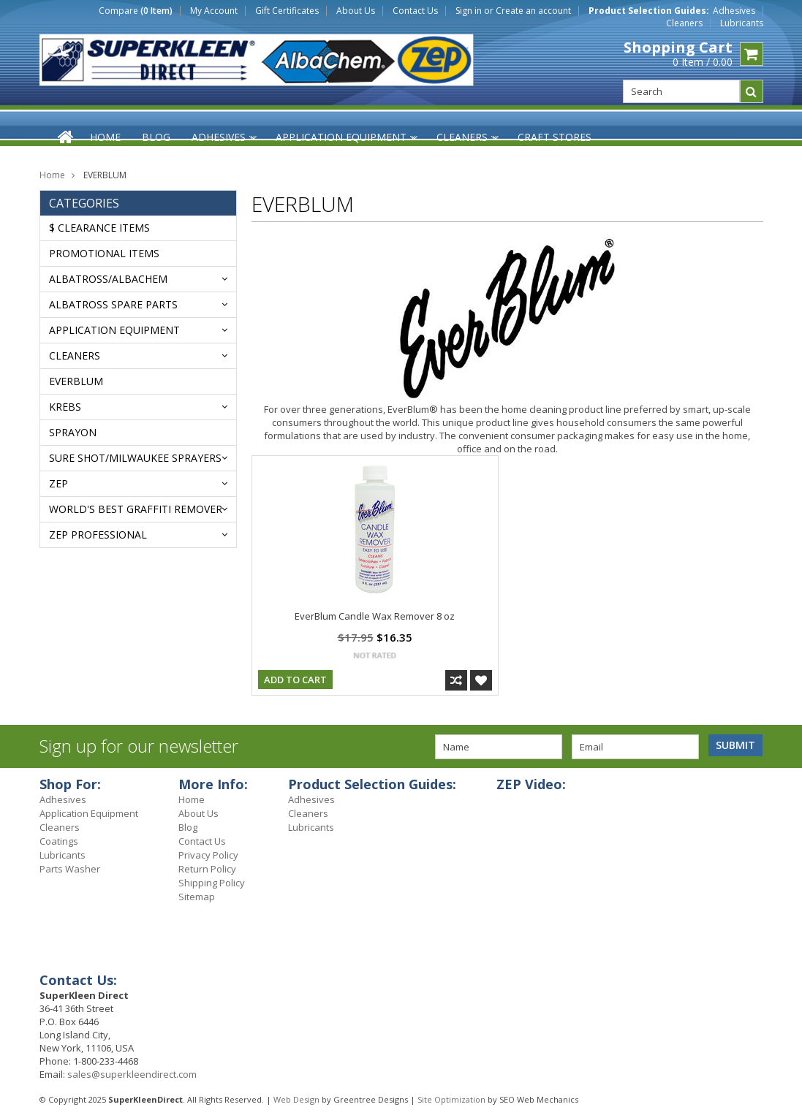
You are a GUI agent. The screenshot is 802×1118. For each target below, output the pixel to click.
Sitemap (196, 896)
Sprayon (73, 432)
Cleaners (684, 23)
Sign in (468, 11)
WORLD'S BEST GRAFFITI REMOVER (135, 509)
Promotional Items (104, 253)
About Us (355, 11)
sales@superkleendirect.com (132, 1074)
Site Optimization (451, 1099)
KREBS (65, 407)
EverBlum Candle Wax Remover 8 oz (375, 616)
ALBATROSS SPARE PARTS (113, 304)
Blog (187, 827)
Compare (136, 11)
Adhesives (734, 11)
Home (52, 175)
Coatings (58, 841)
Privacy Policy (208, 855)
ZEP (58, 483)
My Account (214, 11)
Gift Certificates (287, 11)
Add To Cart (295, 679)
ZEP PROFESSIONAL (98, 534)
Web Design (296, 1099)
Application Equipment (114, 330)
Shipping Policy (211, 882)
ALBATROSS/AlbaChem (108, 279)
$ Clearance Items (99, 228)
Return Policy (207, 868)
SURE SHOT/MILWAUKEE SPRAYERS (135, 458)
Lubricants (741, 23)
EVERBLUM (76, 381)
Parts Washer (69, 868)
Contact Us (415, 11)
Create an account (533, 11)
